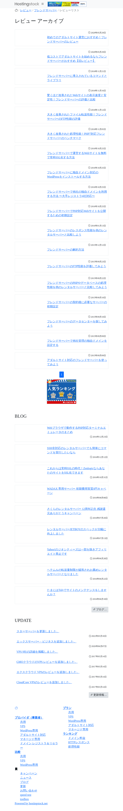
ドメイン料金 (76, 738)
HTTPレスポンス (79, 742)
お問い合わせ (28, 790)
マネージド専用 (30, 739)
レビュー (26, 10)
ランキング (70, 733)
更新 (23, 786)
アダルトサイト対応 (33, 734)
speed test (25, 794)
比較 (17, 751)
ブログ (24, 781)
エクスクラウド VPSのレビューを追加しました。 (48, 672)
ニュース (26, 777)
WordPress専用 (29, 730)
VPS (22, 726)
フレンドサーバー (45, 10)
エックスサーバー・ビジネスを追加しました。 (46, 641)
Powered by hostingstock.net (31, 803)
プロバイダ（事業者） (29, 717)
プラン (67, 707)
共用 (23, 721)
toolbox (24, 799)
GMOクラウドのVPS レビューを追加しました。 (47, 661)
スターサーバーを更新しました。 (38, 631)
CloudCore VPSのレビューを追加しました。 (44, 682)
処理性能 (74, 746)
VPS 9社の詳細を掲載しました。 (37, 651)
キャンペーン (28, 773)
